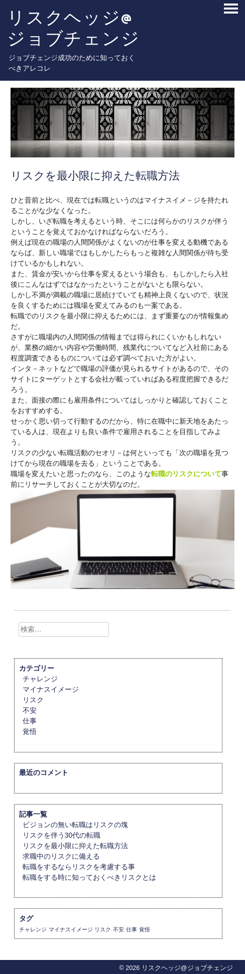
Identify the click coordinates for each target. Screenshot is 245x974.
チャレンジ (40, 679)
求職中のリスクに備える (61, 856)
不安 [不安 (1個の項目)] (118, 929)
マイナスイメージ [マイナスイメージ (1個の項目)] (71, 929)
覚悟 (30, 731)
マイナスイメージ (51, 689)
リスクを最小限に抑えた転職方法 (75, 846)
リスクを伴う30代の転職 (62, 835)
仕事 (30, 721)
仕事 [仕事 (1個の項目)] (131, 929)
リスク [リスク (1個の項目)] (102, 929)
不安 (30, 710)
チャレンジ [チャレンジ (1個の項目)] (33, 929)
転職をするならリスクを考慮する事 (79, 867)
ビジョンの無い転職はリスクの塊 (75, 825)
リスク (33, 700)
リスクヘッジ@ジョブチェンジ (73, 28)
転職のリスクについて (186, 474)
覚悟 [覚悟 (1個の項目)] (144, 929)
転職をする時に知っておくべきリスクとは (89, 877)
